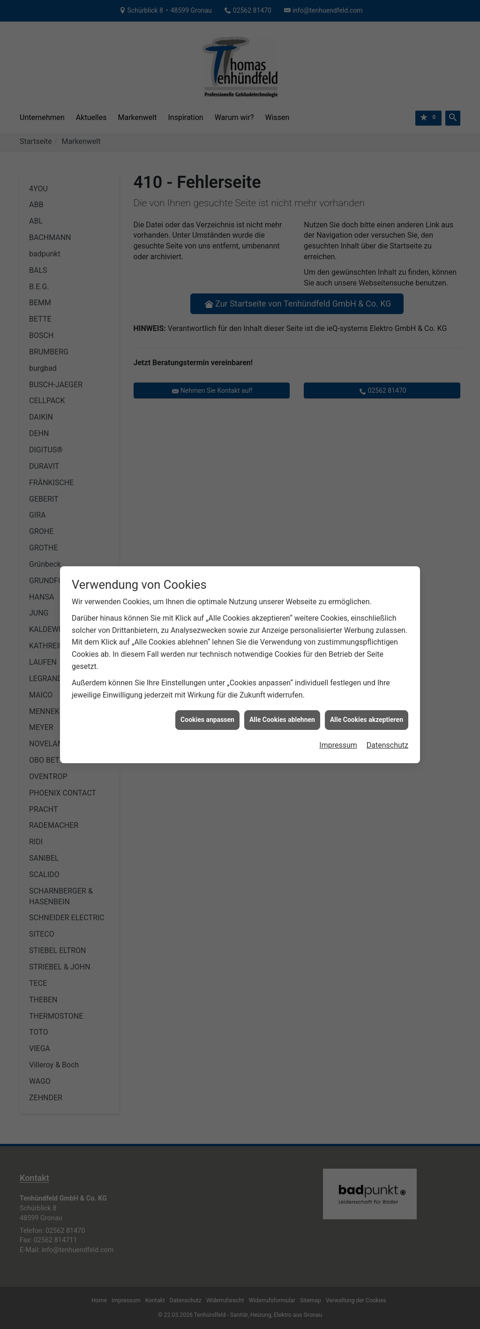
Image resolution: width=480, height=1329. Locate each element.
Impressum (338, 717)
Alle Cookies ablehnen (282, 692)
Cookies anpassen (207, 692)
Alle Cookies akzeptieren (366, 692)
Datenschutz (387, 717)
